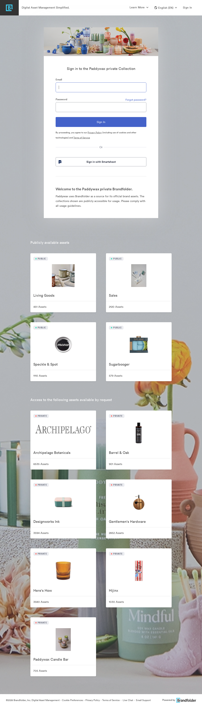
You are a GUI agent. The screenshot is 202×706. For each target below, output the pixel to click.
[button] (165, 7)
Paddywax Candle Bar (50, 659)
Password (61, 99)
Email (59, 79)
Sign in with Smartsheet (87, 162)
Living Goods (43, 295)
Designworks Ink (46, 521)
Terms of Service (81, 137)
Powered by (179, 700)
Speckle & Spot (45, 364)
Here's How (42, 590)
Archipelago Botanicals (51, 452)
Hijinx (113, 590)
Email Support (143, 700)
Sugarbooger (119, 364)
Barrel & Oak (119, 452)
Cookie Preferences (72, 700)
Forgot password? (135, 99)
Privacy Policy (95, 132)
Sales (113, 295)
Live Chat (127, 700)
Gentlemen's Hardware (127, 521)
